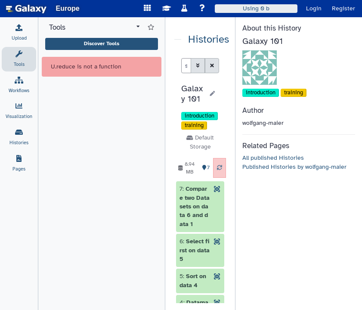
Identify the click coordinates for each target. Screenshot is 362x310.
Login (314, 8)
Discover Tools (101, 43)
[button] (192, 94)
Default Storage (199, 142)
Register (343, 8)
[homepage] (26, 8)
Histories (208, 39)
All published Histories (273, 157)
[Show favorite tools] (151, 27)
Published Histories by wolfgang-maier (294, 166)
